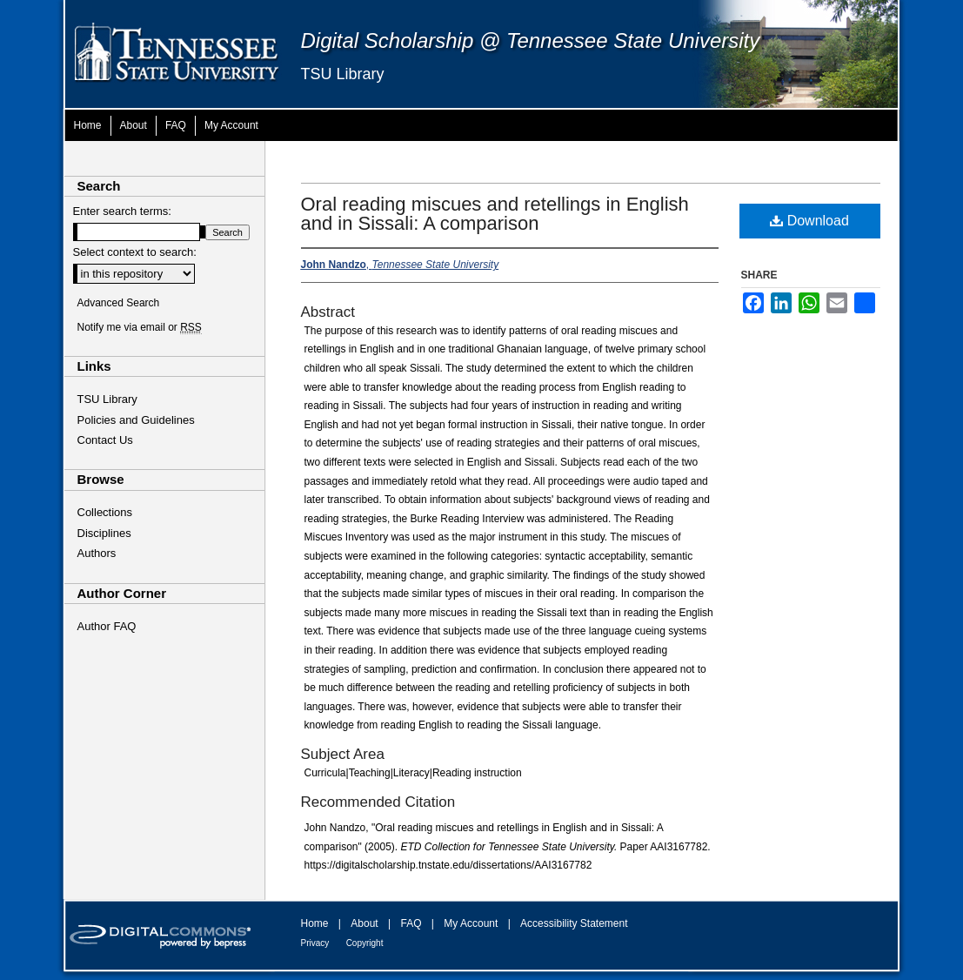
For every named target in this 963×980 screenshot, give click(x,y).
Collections (105, 512)
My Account (471, 923)
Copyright (365, 943)
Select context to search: (135, 251)
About (364, 923)
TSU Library (343, 74)
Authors (97, 553)
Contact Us (105, 439)
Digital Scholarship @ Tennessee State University (530, 40)
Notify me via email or (139, 327)
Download (809, 220)
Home (315, 923)
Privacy (315, 943)
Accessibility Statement (573, 923)
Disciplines (104, 533)
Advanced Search (118, 303)
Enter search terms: (122, 211)
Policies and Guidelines (136, 419)
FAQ (410, 923)
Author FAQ (107, 626)
